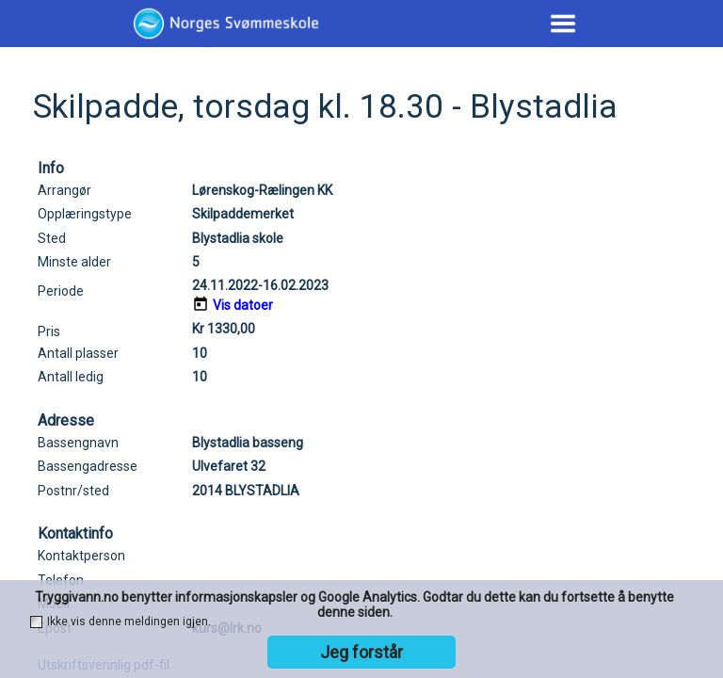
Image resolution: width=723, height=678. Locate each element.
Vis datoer (243, 305)
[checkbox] (36, 622)
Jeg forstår (361, 652)
